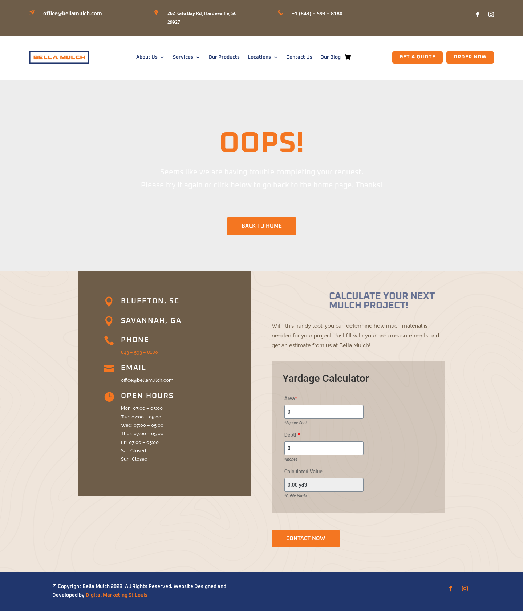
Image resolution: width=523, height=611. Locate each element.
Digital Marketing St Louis (116, 595)
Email (133, 368)
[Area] (324, 412)
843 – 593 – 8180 (139, 352)
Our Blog (330, 57)
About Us (147, 57)
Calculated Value (303, 471)
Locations (259, 57)
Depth (292, 435)
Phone (135, 340)
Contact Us (299, 57)
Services (183, 57)
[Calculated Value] (324, 485)
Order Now (470, 57)
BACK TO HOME (262, 226)
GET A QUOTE (417, 57)
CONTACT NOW (305, 538)
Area (290, 398)
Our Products (224, 57)
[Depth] (324, 448)
